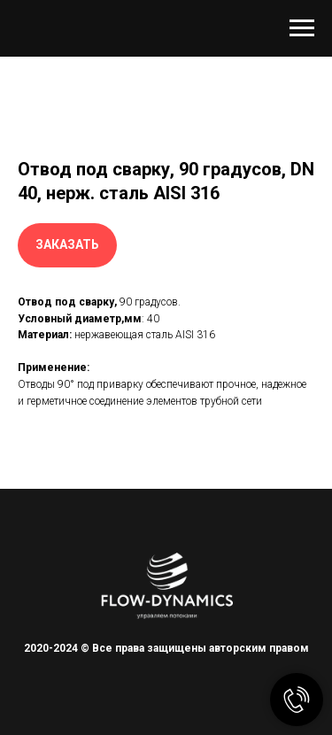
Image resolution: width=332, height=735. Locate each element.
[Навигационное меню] (302, 28)
